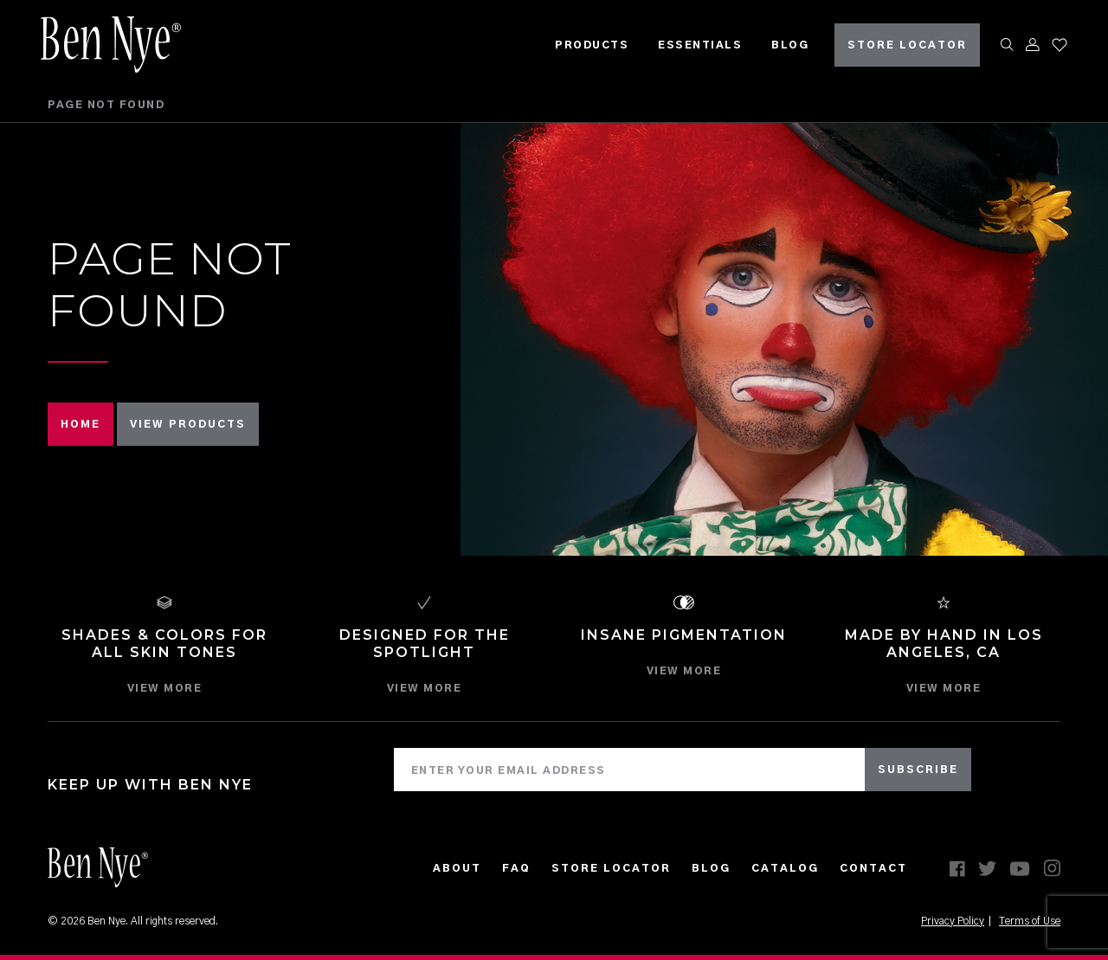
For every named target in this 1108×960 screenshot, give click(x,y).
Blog (783, 43)
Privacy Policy (952, 921)
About (457, 868)
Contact (873, 868)
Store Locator (611, 868)
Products (585, 43)
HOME (80, 424)
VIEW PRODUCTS (188, 424)
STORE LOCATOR (900, 43)
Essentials (693, 43)
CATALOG (785, 868)
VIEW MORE (165, 688)
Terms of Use (1029, 921)
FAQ (516, 868)
